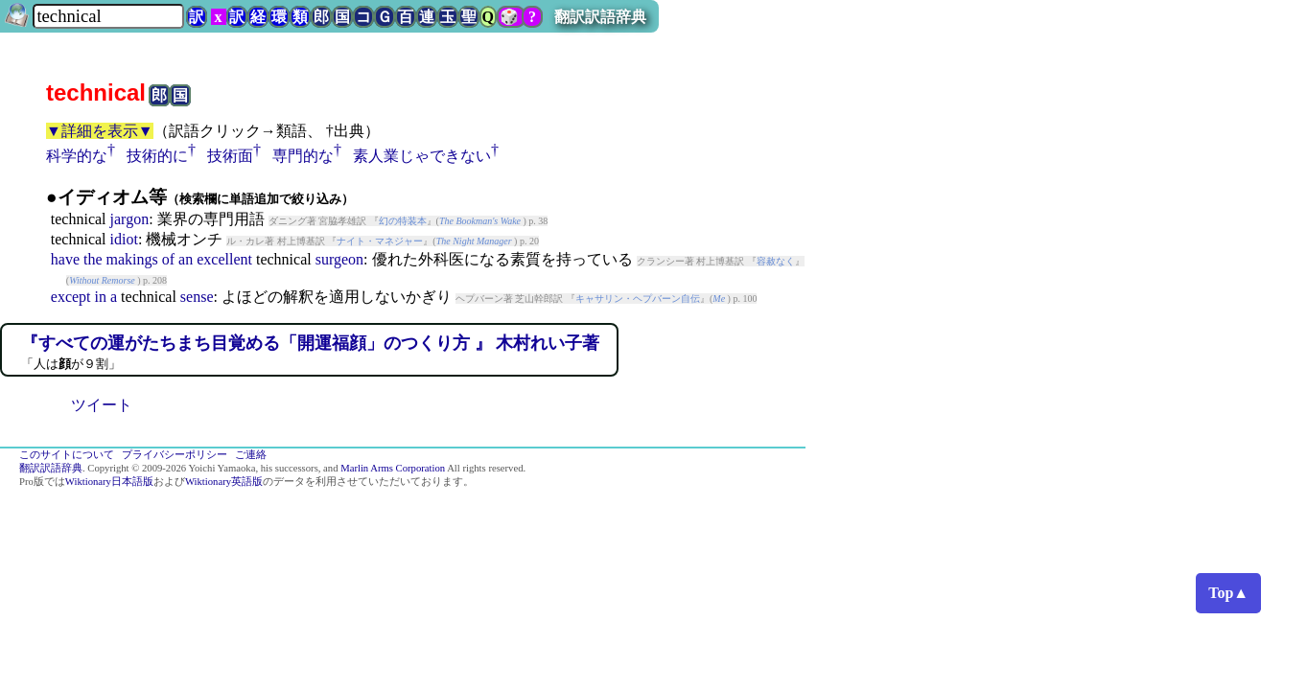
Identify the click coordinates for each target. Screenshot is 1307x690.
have (65, 259)
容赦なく (776, 261)
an (185, 259)
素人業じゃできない (422, 156)
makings (132, 259)
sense (197, 296)
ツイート (101, 405)
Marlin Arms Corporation (392, 468)
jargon (130, 219)
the (93, 259)
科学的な (76, 156)
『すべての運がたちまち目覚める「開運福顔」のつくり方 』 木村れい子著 (310, 343)
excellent (224, 259)
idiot (124, 239)
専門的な (303, 156)
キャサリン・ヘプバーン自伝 (637, 298)
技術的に (157, 156)
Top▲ (1228, 593)
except (71, 296)
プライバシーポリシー (174, 454)
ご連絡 (251, 454)
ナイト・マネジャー (380, 241)
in (100, 296)
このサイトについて (66, 454)
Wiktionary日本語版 (109, 481)
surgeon (339, 259)
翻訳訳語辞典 (600, 17)
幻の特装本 (403, 221)
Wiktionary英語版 (224, 481)
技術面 (230, 156)
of (168, 259)
